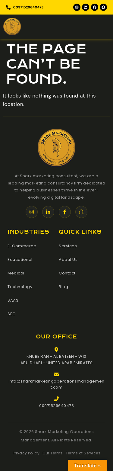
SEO (12, 314)
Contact (67, 273)
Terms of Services (83, 453)
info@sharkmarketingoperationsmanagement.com (57, 384)
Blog (63, 287)
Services (68, 246)
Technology (20, 287)
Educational (20, 259)
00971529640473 (56, 406)
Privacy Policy (26, 453)
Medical (16, 273)
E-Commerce (22, 246)
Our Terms (52, 453)
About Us (68, 259)
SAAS (13, 300)
